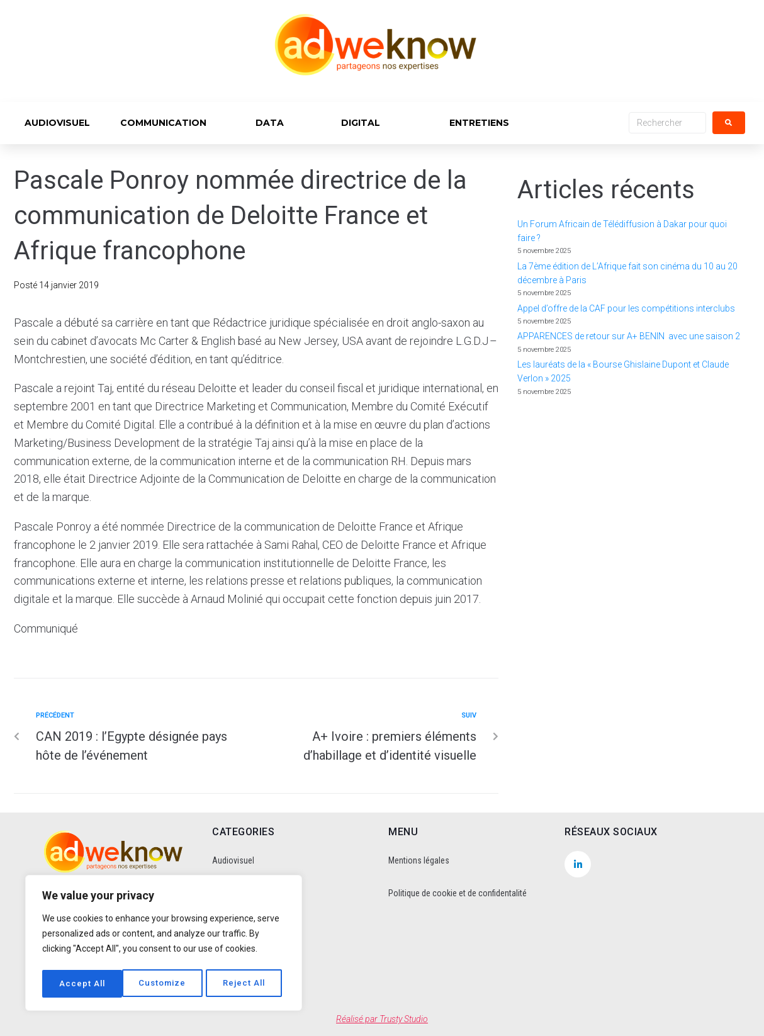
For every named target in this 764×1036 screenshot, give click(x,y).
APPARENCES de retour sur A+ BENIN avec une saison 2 (628, 336)
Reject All (165, 984)
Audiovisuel (233, 860)
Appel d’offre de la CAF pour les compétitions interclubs (626, 308)
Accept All (246, 984)
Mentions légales (418, 860)
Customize (82, 984)
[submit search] (728, 122)
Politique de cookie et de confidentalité (457, 893)
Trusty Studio (403, 1019)
